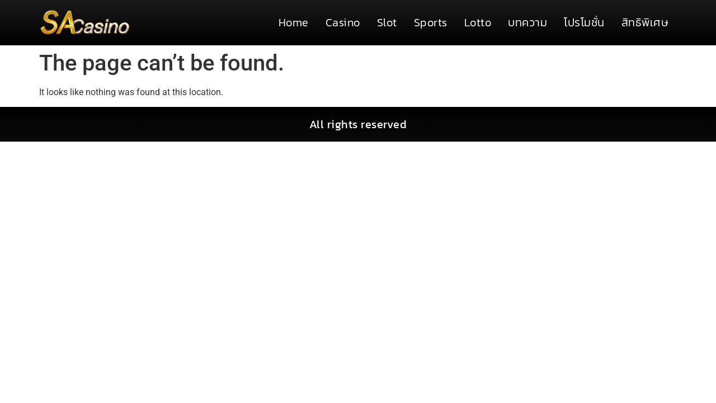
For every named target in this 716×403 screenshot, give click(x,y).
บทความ (527, 22)
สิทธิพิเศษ (645, 22)
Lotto (478, 22)
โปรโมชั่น (584, 22)
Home (294, 22)
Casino (343, 22)
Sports (430, 22)
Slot (387, 22)
